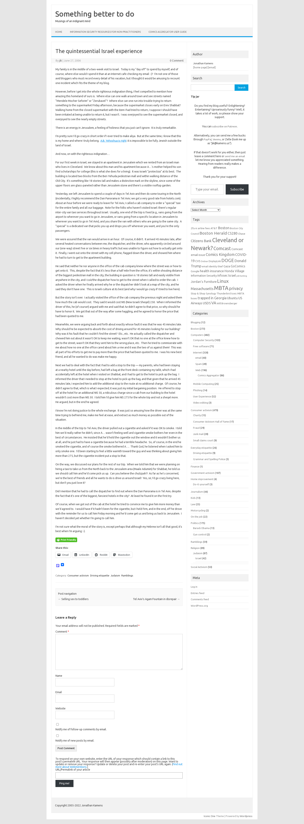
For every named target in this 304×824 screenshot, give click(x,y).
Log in (194, 586)
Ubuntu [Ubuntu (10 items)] (232, 298)
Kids (193, 497)
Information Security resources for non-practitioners (105, 32)
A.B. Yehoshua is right (113, 140)
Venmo (217, 139)
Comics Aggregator (208, 375)
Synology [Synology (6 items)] (211, 293)
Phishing (197, 390)
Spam (198, 364)
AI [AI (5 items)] (196, 228)
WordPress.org (199, 605)
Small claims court (203, 440)
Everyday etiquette (201, 447)
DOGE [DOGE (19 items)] (227, 260)
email (198, 357)
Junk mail (198, 434)
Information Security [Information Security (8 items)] (204, 275)
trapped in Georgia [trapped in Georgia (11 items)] (212, 298)
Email (58, 692)
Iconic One (209, 816)
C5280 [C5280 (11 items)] (233, 233)
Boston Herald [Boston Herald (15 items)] (213, 233)
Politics (195, 523)
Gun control (199, 534)
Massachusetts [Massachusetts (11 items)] (202, 289)
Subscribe (237, 189)
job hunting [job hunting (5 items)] (241, 276)
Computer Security (203, 340)
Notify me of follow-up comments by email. (81, 729)
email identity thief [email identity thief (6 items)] (212, 266)
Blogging (195, 322)
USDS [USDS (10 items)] (207, 303)
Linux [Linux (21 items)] (223, 281)
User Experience (202, 396)
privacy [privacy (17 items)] (236, 288)
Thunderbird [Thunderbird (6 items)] (224, 293)
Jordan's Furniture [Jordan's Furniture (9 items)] (204, 281)
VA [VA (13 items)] (213, 303)
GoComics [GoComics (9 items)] (238, 266)
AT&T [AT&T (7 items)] (214, 228)
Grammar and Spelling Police (209, 459)
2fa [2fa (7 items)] (193, 228)
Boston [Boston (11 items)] (223, 228)
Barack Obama (201, 528)
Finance (195, 466)
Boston (195, 328)
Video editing (200, 402)
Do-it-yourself (201, 484)
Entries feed (197, 593)
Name (58, 675)
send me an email (235, 156)
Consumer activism (78, 575)
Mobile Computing (203, 383)
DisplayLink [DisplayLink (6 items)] (215, 261)
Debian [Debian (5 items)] (204, 261)
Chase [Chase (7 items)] (241, 233)
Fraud (196, 427)
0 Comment (177, 60)
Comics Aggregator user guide (168, 32)
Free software (201, 346)
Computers (197, 335)
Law (193, 504)
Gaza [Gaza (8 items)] (227, 266)
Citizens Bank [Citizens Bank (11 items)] (201, 241)
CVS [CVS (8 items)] (197, 261)
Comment (62, 631)
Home (58, 32)
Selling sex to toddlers (73, 599)
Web (198, 370)
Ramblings (127, 575)
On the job (197, 516)
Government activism (202, 473)
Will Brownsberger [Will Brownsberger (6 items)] (227, 303)
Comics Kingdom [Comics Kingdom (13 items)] (220, 254)
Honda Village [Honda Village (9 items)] (234, 271)
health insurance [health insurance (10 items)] (212, 271)
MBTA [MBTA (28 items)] (221, 288)
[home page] (200, 67)
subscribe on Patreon (224, 126)
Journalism (197, 491)
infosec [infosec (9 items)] (222, 275)
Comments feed (200, 599)
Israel (198, 558)
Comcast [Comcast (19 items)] (222, 248)
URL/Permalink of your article (72, 769)
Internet (197, 352)
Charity (197, 415)
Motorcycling (198, 510)
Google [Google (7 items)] (195, 271)
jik (60, 60)
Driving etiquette (99, 575)
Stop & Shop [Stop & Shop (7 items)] (198, 293)
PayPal (208, 139)
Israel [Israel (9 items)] (232, 275)
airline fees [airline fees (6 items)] (204, 228)
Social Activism (199, 567)
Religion (195, 548)
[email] (212, 67)
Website (60, 708)
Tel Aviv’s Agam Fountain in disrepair (156, 599)
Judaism (115, 575)
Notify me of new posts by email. (74, 740)
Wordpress (246, 816)
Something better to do (94, 14)
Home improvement (202, 479)
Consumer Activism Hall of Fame (211, 421)
